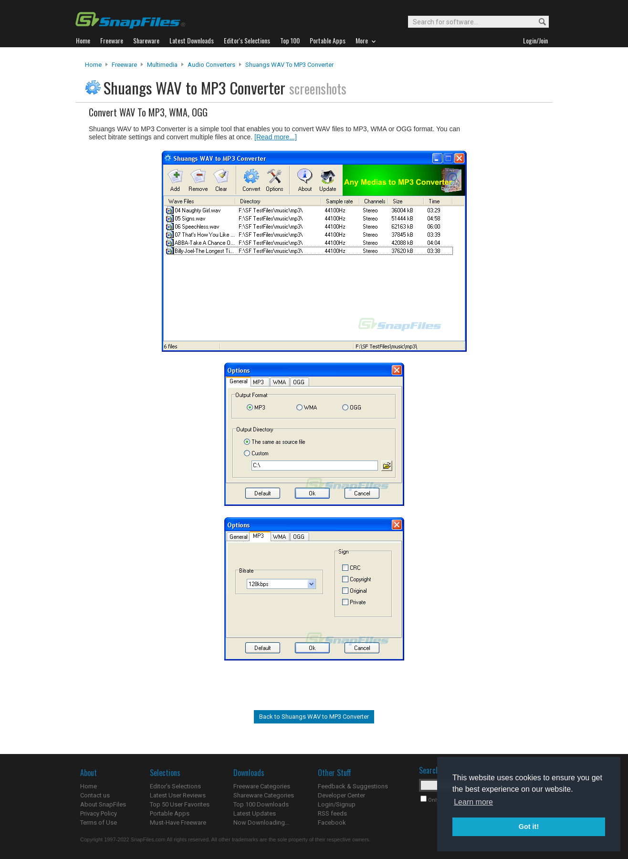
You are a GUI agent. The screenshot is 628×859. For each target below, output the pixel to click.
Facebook (332, 822)
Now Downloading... (261, 822)
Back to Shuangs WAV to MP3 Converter (314, 716)
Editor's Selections (175, 786)
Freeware (124, 64)
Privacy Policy (98, 813)
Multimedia (162, 64)
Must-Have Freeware (178, 822)
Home (93, 64)
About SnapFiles (103, 804)
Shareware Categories (263, 795)
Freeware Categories (261, 786)
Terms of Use (98, 822)
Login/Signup (337, 804)
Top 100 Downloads (261, 804)
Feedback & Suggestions (353, 786)
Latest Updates (254, 813)
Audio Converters (211, 64)
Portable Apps (169, 813)
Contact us (95, 795)
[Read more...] (275, 137)
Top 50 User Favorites (179, 804)
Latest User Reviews (178, 795)
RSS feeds (332, 813)
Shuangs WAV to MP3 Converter (289, 64)
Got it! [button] (529, 826)
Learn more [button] (473, 802)
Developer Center (341, 795)
